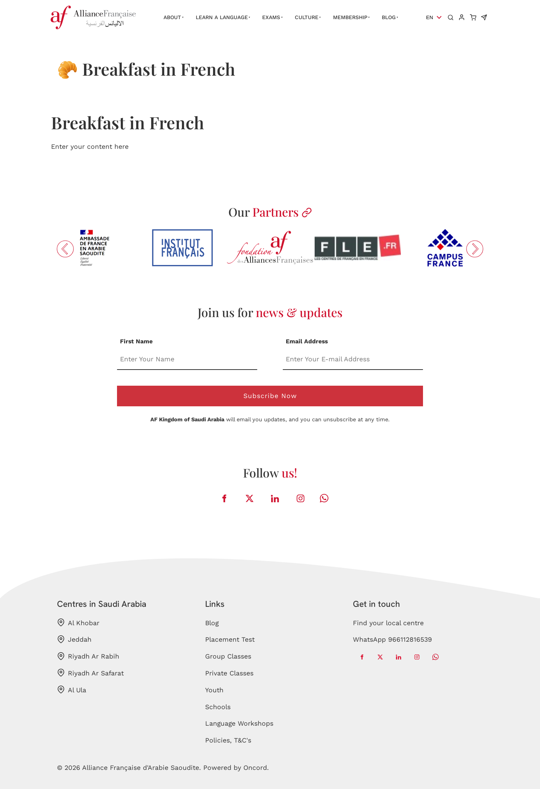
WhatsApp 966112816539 (392, 639)
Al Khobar (78, 622)
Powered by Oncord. (236, 767)
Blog (389, 17)
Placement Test (230, 639)
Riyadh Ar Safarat (90, 673)
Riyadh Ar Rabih (88, 656)
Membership (350, 17)
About (172, 17)
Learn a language (222, 17)
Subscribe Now (270, 396)
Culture (306, 17)
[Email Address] (353, 359)
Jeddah (74, 639)
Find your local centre (388, 623)
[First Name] (187, 359)
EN (429, 17)
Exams (271, 17)
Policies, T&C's (228, 740)
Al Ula (71, 690)
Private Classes (229, 673)
